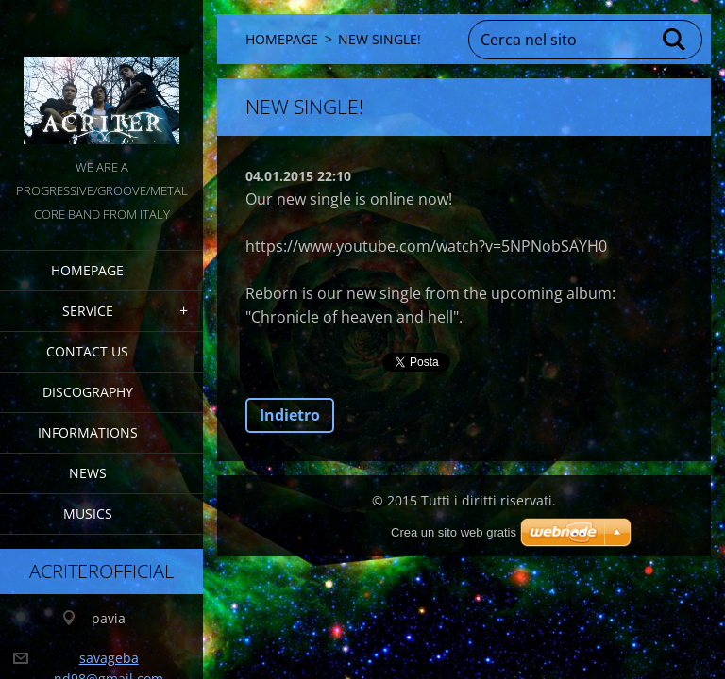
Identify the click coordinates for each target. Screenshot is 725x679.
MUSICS (89, 515)
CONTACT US (89, 353)
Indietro (290, 415)
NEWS (90, 475)
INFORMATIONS (90, 434)
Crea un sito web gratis (453, 532)
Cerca (675, 39)
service (89, 313)
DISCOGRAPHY (89, 394)
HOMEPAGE (89, 272)
